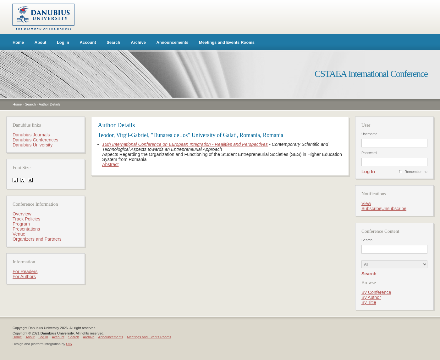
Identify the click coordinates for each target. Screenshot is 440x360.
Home (18, 42)
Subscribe (371, 208)
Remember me (415, 172)
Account (88, 42)
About (41, 42)
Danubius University (32, 144)
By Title (368, 302)
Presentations (26, 228)
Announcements (173, 42)
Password (369, 153)
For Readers (25, 271)
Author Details (49, 104)
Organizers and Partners (37, 239)
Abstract (110, 164)
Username (369, 134)
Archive (138, 42)
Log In (63, 42)
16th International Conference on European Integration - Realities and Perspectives (185, 144)
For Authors (24, 276)
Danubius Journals (31, 134)
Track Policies (26, 218)
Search (113, 42)
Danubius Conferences (35, 139)
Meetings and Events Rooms (227, 42)
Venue (19, 234)
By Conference (376, 292)
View (366, 203)
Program (21, 223)
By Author (371, 297)
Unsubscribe (394, 208)
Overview (22, 213)
